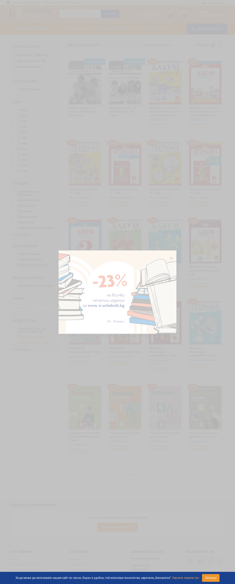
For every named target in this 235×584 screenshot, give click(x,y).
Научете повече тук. (185, 578)
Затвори (210, 578)
